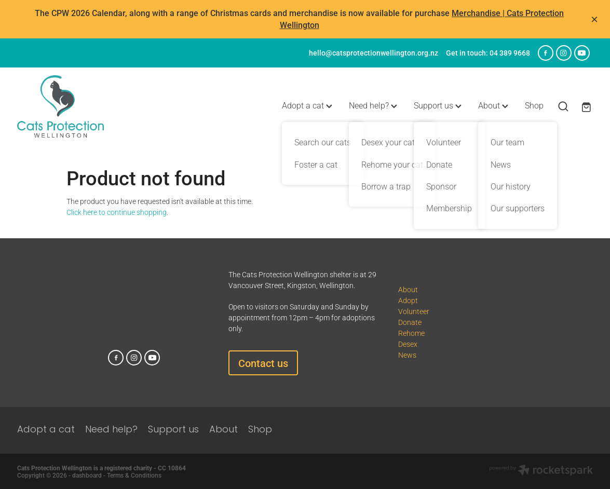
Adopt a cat (307, 105)
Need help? (373, 105)
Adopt (408, 300)
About (493, 105)
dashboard (87, 475)
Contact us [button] (263, 363)
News (407, 355)
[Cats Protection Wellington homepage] (74, 106)
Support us (438, 105)
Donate (410, 322)
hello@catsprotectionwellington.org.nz (373, 53)
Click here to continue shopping (116, 212)
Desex (407, 344)
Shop (534, 105)
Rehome (411, 333)
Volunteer (413, 311)
